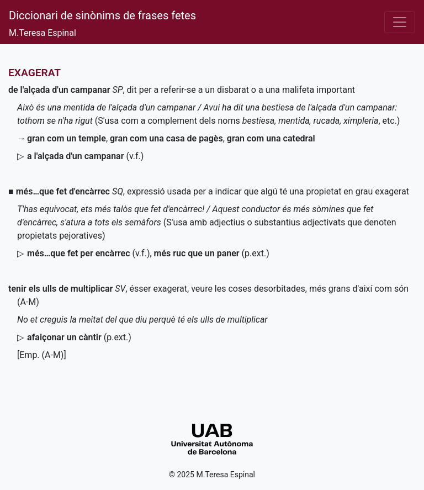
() (211, 253)
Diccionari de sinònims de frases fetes (102, 15)
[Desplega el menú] (399, 22)
